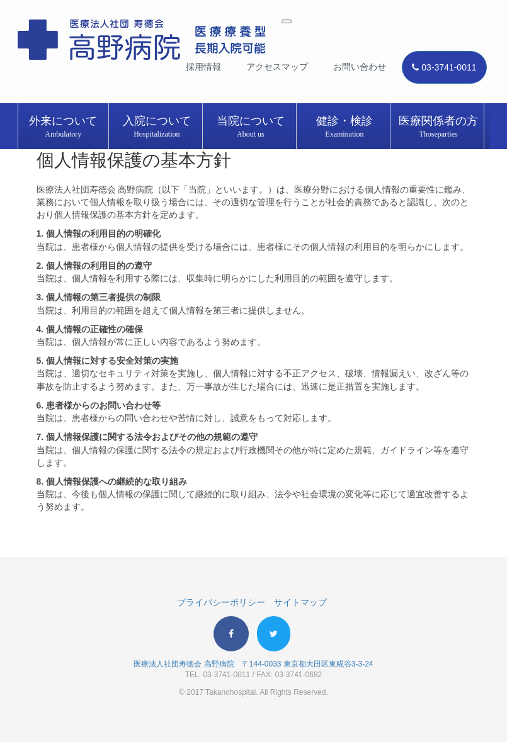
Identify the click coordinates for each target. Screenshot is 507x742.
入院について (157, 127)
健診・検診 (344, 127)
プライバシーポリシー (221, 602)
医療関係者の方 (438, 127)
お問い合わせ (359, 67)
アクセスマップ (277, 67)
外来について (63, 127)
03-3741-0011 (444, 67)
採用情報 (203, 67)
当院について (251, 127)
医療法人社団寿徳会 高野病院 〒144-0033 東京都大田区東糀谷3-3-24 (253, 664)
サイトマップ (300, 602)
